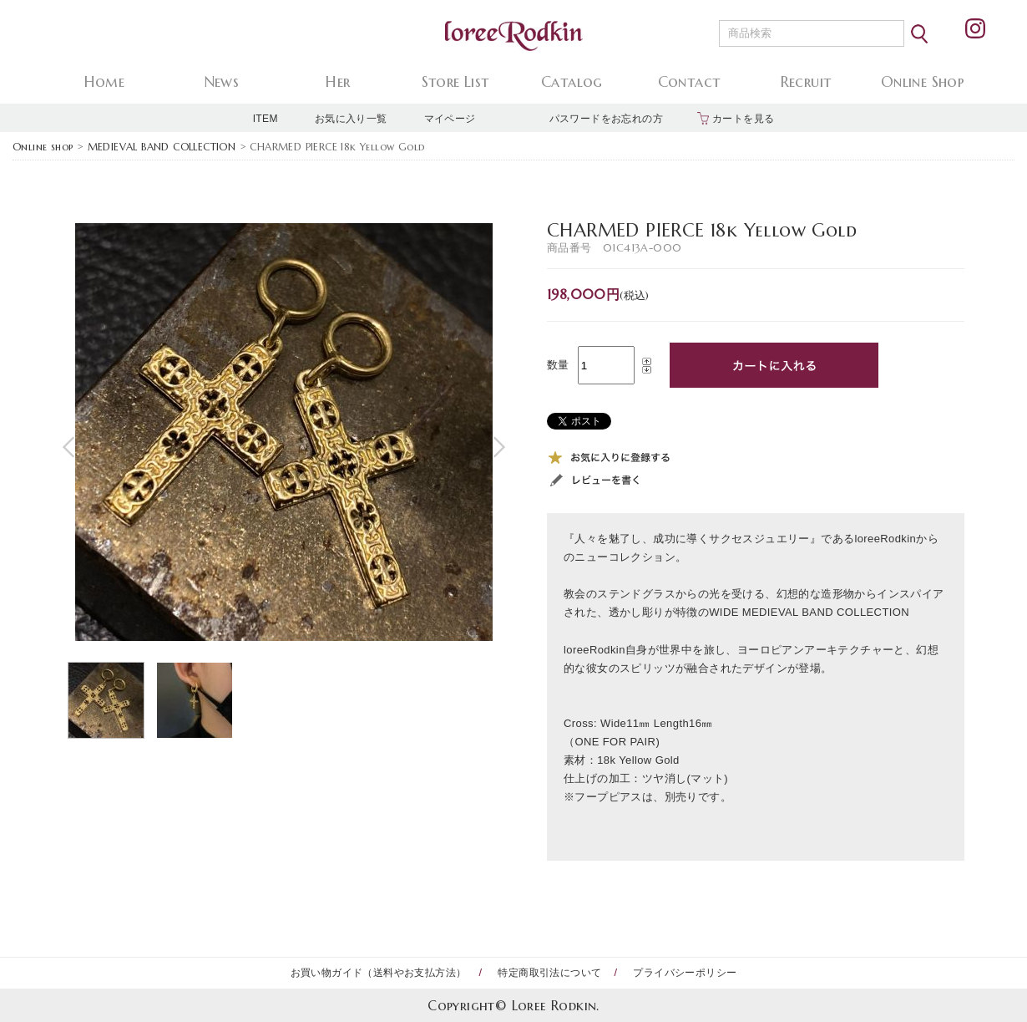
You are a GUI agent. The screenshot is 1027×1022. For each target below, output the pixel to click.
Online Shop (922, 81)
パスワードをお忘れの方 (606, 119)
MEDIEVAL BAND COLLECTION (162, 146)
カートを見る (743, 119)
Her (338, 81)
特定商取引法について (549, 973)
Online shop (43, 146)
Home (104, 81)
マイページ (450, 119)
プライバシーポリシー (684, 973)
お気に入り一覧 (351, 119)
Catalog (572, 81)
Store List (455, 81)
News (222, 81)
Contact (689, 81)
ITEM (265, 119)
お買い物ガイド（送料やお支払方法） (379, 973)
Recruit (806, 81)
